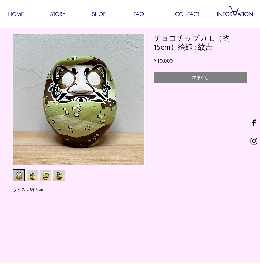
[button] (234, 9)
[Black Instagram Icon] (253, 141)
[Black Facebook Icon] (253, 123)
